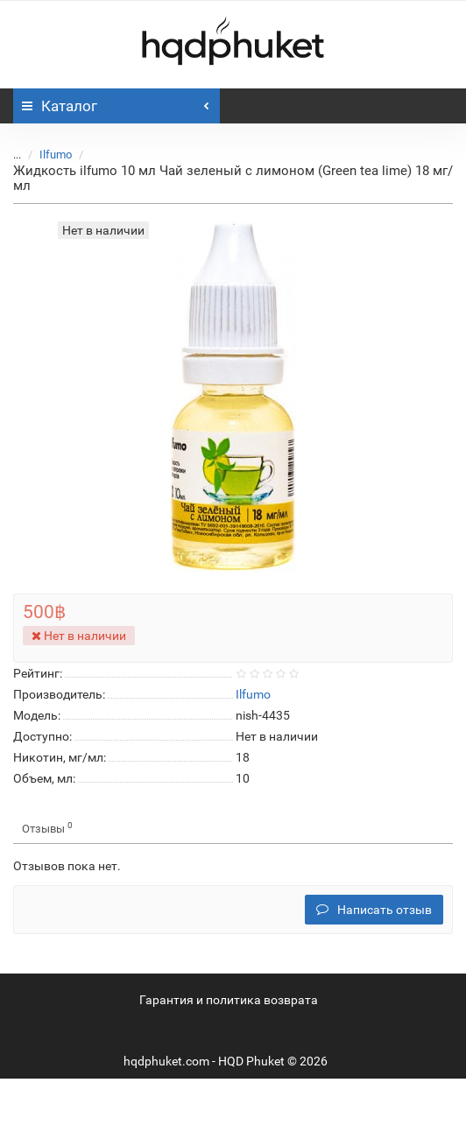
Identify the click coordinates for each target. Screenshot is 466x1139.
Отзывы (47, 827)
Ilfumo (55, 154)
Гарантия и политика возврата (228, 1000)
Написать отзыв (374, 910)
